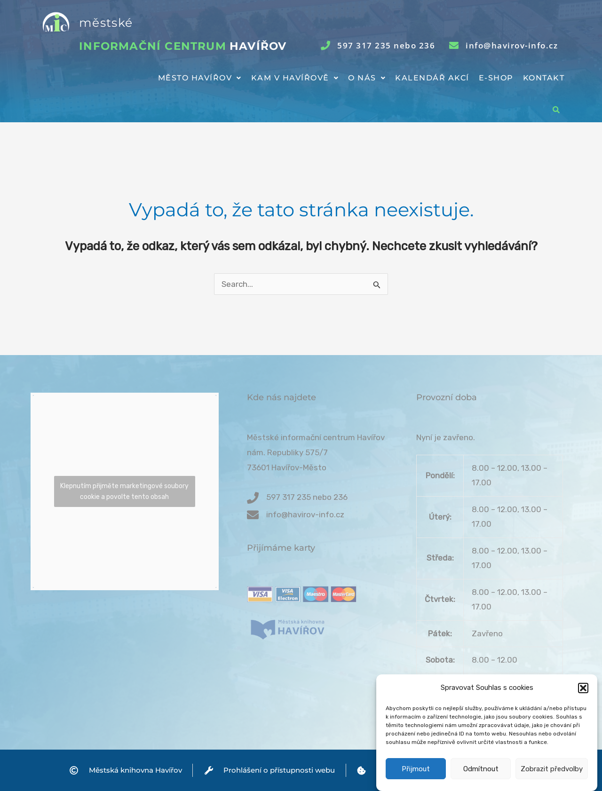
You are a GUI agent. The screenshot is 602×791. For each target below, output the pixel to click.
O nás (367, 77)
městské (106, 23)
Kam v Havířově (295, 77)
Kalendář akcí (432, 77)
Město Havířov (200, 77)
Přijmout (416, 774)
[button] (583, 693)
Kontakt (544, 77)
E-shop (496, 77)
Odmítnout (481, 774)
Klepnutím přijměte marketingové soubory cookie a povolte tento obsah (124, 491)
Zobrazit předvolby (552, 774)
